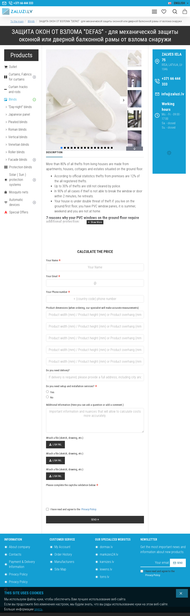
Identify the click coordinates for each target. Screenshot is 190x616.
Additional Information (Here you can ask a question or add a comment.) (85, 404)
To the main (17, 21)
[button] (49, 100)
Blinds (31, 21)
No (49, 397)
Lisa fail (55, 444)
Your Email (52, 276)
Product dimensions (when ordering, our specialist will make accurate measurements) (92, 307)
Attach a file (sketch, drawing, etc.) (64, 437)
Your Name (52, 260)
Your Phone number (56, 291)
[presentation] (75, 495)
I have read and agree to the (71, 509)
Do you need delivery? (58, 370)
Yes (50, 392)
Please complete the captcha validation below (71, 485)
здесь (38, 609)
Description (54, 152)
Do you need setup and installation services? (70, 386)
